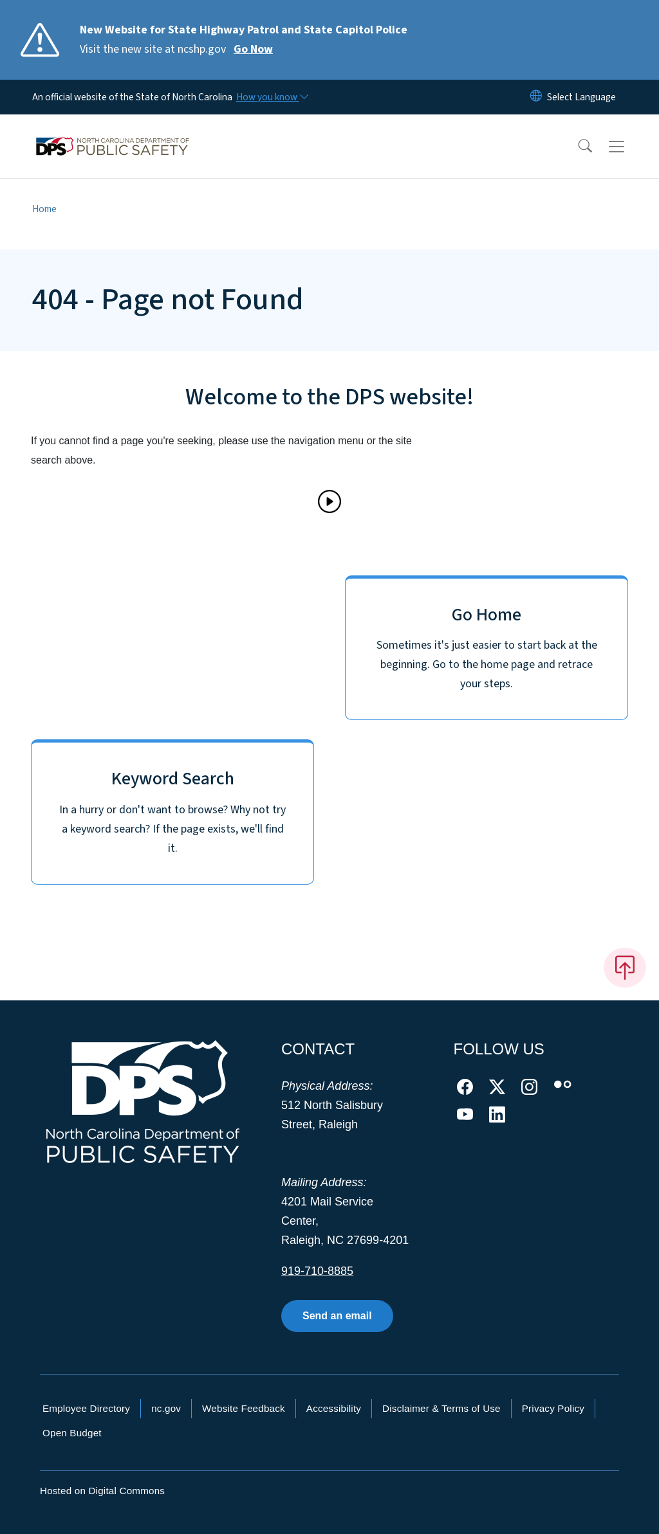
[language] (581, 97)
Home (44, 209)
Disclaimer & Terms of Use (441, 1408)
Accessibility (333, 1408)
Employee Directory (86, 1408)
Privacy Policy (553, 1408)
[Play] (329, 501)
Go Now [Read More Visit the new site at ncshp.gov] (253, 49)
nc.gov (166, 1408)
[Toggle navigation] (629, 146)
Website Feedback (243, 1408)
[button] (576, 146)
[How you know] (271, 97)
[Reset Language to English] (536, 97)
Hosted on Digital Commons (102, 1490)
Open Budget (72, 1432)
